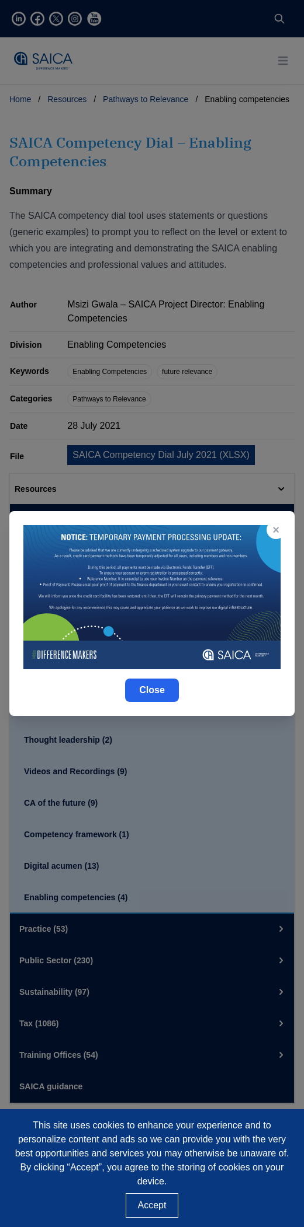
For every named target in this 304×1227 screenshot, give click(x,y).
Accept (152, 1205)
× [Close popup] (275, 529)
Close (152, 690)
